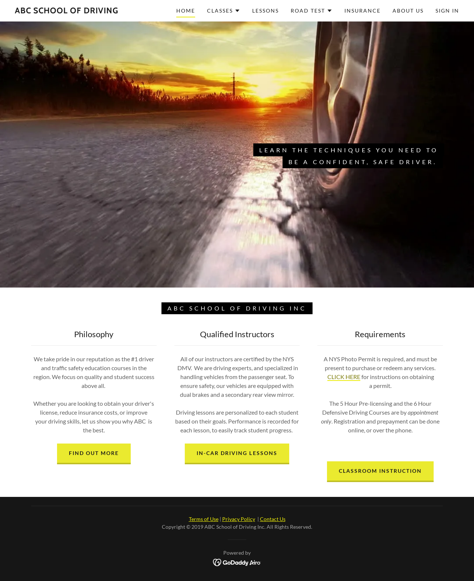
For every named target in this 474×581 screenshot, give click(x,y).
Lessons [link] (265, 10)
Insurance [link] (362, 10)
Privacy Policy (238, 519)
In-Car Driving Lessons (237, 453)
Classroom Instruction (380, 471)
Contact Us (273, 519)
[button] (223, 10)
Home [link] (185, 10)
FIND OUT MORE (94, 453)
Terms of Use (203, 519)
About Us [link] (408, 10)
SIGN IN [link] (447, 10)
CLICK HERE (343, 376)
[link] (66, 10)
